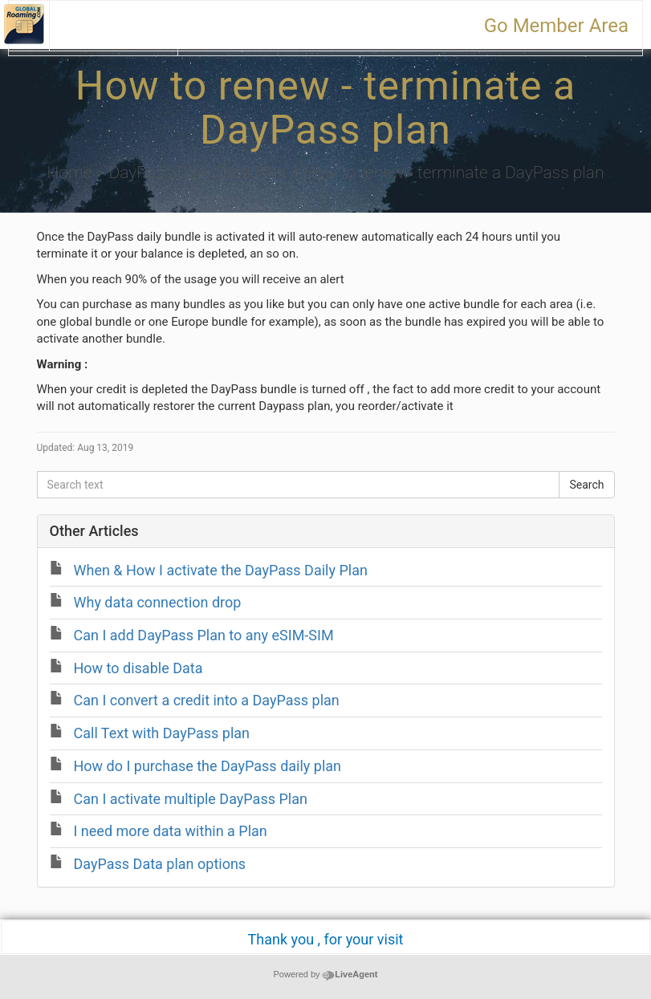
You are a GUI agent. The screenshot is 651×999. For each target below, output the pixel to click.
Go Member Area (556, 25)
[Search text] (298, 484)
